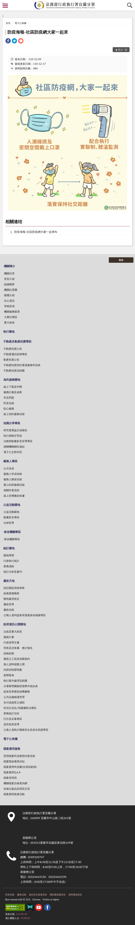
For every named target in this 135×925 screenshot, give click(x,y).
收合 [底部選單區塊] (121, 260)
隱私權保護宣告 (58, 894)
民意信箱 (9, 403)
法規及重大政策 (13, 631)
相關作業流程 (11, 490)
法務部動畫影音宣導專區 (18, 441)
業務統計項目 (11, 713)
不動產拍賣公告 (13, 348)
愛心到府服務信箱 (14, 484)
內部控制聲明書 (13, 669)
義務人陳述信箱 (13, 479)
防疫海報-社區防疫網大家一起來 (37, 31)
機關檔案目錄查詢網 (15, 783)
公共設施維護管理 (14, 697)
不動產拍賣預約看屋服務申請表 (22, 365)
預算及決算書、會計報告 (18, 647)
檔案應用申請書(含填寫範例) (20, 766)
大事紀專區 (10, 317)
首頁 (8, 23)
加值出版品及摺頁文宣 (17, 788)
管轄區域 (9, 306)
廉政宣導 (9, 604)
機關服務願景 (12, 311)
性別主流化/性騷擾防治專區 (20, 707)
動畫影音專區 (11, 517)
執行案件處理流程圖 (15, 680)
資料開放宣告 (75, 894)
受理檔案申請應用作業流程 (19, 755)
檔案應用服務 (11, 748)
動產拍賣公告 (11, 359)
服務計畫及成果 (13, 392)
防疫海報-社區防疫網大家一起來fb (35, 231)
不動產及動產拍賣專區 (17, 341)
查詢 (129, 5)
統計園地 (9, 548)
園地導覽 (9, 555)
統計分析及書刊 (13, 571)
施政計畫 (9, 636)
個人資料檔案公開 (14, 664)
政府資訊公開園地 (14, 624)
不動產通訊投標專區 (15, 354)
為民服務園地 (11, 379)
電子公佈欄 (20, 23)
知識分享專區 (11, 423)
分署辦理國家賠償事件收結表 (21, 686)
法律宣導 (9, 522)
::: (3, 2)
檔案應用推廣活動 (14, 794)
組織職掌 (9, 284)
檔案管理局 (10, 777)
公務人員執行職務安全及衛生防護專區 (26, 729)
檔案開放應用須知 (14, 761)
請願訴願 (9, 653)
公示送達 (9, 468)
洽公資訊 (9, 300)
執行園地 (9, 331)
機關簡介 (9, 266)
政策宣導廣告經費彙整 (17, 691)
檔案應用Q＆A (12, 772)
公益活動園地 (11, 504)
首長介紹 (9, 278)
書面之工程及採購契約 (17, 658)
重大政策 (9, 322)
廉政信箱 (9, 609)
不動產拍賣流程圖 (14, 370)
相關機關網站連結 (14, 446)
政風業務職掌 (11, 593)
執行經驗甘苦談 (13, 435)
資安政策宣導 (11, 724)
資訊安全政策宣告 (38, 894)
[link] (8, 41)
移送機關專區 (12, 531)
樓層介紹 (9, 295)
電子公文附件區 (13, 452)
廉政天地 (9, 580)
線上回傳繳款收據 (14, 495)
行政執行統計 (11, 560)
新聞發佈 (9, 675)
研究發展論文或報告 (15, 430)
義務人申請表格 (13, 473)
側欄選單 (5, 6)
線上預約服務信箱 (14, 414)
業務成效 (9, 566)
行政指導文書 (11, 642)
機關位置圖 (10, 289)
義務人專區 (10, 461)
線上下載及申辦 (13, 386)
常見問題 (9, 397)
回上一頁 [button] (122, 49)
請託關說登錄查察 (14, 587)
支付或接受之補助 (14, 702)
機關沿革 (9, 273)
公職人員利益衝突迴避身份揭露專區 (25, 615)
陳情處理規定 (11, 598)
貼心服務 (9, 408)
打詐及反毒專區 (13, 718)
